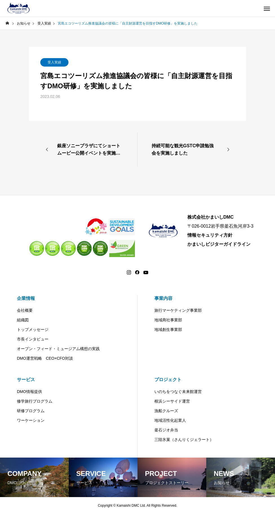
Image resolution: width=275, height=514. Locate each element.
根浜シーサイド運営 (172, 401)
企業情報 (26, 298)
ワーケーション (31, 420)
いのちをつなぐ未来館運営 (178, 391)
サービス (26, 379)
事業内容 (163, 298)
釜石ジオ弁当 (166, 430)
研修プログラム (31, 410)
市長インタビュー (32, 339)
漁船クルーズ (166, 410)
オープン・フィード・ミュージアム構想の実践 (58, 348)
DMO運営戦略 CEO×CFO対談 (45, 358)
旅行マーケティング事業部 (178, 310)
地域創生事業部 (168, 329)
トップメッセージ (32, 329)
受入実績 (54, 62)
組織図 (23, 320)
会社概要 (25, 310)
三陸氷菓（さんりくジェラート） (184, 439)
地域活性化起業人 (170, 420)
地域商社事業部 (168, 320)
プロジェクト (167, 379)
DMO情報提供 (29, 391)
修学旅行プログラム (34, 401)
